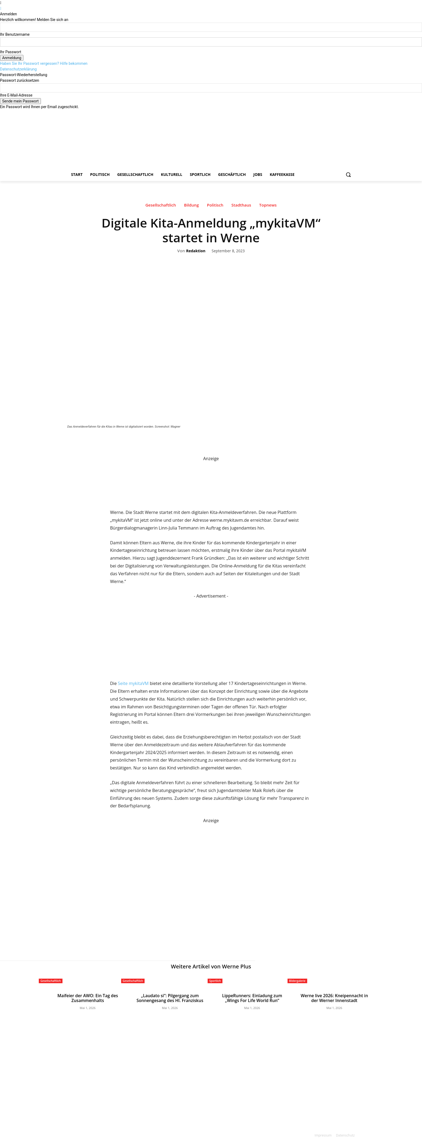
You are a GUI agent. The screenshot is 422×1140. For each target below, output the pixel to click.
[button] (348, 174)
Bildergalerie (297, 981)
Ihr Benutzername (15, 34)
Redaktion (195, 251)
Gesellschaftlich (160, 206)
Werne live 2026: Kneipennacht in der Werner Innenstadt (334, 998)
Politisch (215, 206)
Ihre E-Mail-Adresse (16, 95)
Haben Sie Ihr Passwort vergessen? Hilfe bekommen (43, 63)
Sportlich (215, 981)
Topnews (268, 206)
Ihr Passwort (10, 52)
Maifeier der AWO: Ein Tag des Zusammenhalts (87, 998)
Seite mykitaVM (133, 683)
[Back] (0, 8)
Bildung (191, 206)
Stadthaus (241, 206)
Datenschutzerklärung (18, 69)
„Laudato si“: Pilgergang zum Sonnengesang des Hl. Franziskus (170, 998)
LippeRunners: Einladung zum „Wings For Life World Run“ (252, 998)
